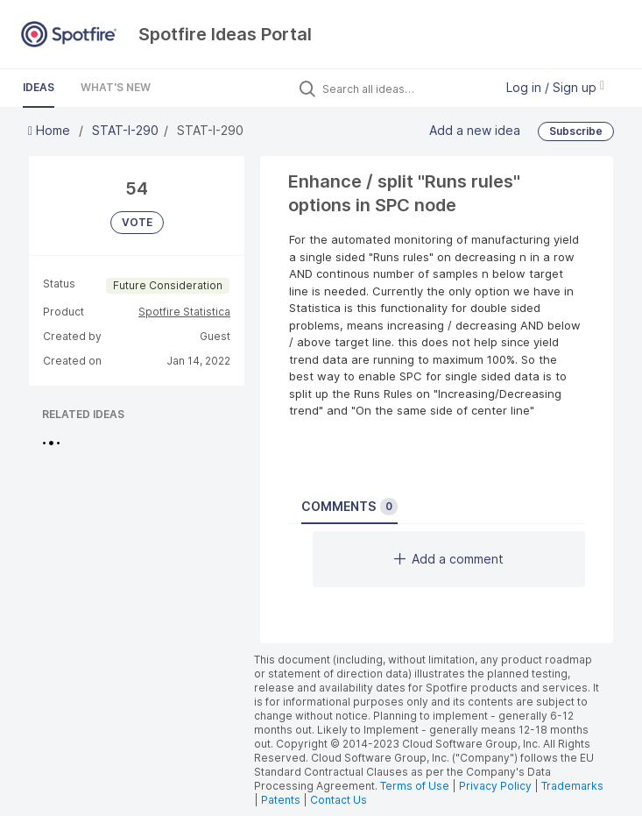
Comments (349, 506)
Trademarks (572, 785)
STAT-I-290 (125, 130)
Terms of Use (414, 785)
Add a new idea (474, 130)
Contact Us (338, 799)
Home (51, 130)
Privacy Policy (495, 785)
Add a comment (449, 558)
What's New (116, 87)
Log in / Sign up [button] (555, 87)
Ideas (38, 87)
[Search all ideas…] (403, 88)
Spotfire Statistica (184, 311)
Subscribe (576, 131)
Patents (280, 799)
